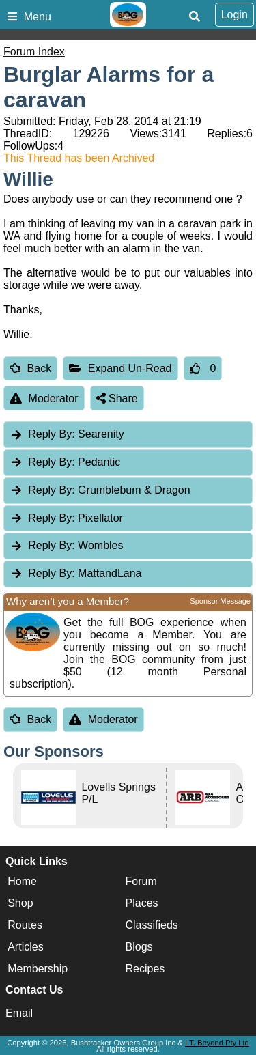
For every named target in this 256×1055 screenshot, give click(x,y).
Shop (20, 903)
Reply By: (51, 434)
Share (117, 398)
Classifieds (152, 925)
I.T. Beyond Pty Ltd (217, 1043)
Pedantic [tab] (65, 462)
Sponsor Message (220, 601)
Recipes (145, 968)
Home (22, 881)
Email (19, 1013)
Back (30, 368)
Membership (38, 968)
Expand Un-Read (120, 368)
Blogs (139, 947)
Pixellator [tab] (66, 518)
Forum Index (34, 51)
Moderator (44, 398)
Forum (141, 881)
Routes (25, 925)
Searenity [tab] (67, 434)
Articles (25, 947)
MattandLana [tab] (76, 573)
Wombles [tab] (67, 545)
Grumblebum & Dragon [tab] (100, 490)
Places (142, 903)
